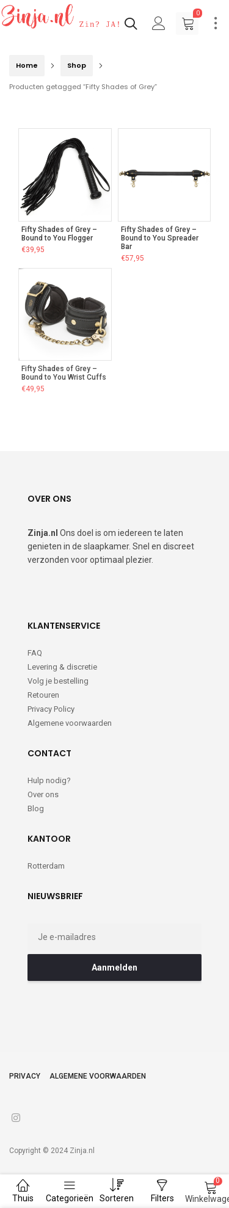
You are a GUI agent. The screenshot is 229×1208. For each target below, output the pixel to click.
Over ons (43, 794)
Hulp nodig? (49, 780)
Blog (35, 808)
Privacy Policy (51, 709)
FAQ (34, 652)
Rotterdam (46, 865)
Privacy (24, 1076)
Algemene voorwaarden (69, 723)
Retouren (43, 695)
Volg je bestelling (58, 680)
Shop (76, 65)
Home (27, 65)
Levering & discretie (62, 666)
